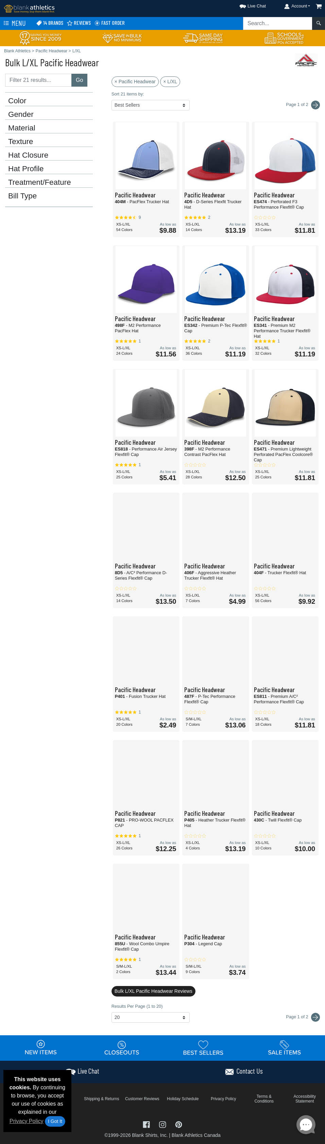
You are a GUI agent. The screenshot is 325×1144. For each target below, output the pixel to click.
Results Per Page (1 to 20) (137, 1006)
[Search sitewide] (277, 23)
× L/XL (170, 81)
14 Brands (49, 23)
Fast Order (109, 23)
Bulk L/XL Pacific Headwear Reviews (153, 991)
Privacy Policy (27, 1121)
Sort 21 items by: (128, 93)
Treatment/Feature (39, 182)
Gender (21, 114)
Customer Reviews (142, 1098)
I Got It (55, 1121)
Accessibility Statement (305, 1099)
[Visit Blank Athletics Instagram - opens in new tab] (163, 1124)
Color (17, 101)
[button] (246, 5)
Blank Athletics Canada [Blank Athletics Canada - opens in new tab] (196, 1135)
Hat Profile (26, 169)
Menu (14, 23)
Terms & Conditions (264, 1099)
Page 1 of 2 (303, 1017)
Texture (20, 141)
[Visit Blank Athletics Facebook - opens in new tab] (147, 1124)
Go (79, 80)
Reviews (79, 23)
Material (21, 128)
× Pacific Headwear (135, 81)
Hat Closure (28, 155)
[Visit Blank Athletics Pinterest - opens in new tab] (178, 1124)
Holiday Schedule (183, 1098)
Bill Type (22, 196)
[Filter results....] (38, 80)
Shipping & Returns (101, 1098)
